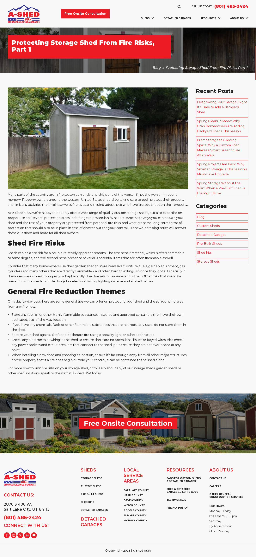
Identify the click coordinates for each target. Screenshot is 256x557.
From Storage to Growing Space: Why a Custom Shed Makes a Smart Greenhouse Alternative (218, 147)
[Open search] (179, 6)
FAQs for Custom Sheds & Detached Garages (184, 480)
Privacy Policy (177, 507)
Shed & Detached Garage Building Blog (182, 490)
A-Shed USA (81, 373)
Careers (215, 486)
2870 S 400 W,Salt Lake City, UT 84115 (27, 507)
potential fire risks (107, 223)
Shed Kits (204, 252)
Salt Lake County (136, 490)
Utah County (133, 495)
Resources (210, 18)
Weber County (134, 505)
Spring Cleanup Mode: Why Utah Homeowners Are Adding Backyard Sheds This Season (221, 126)
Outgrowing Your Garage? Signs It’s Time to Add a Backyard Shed (222, 107)
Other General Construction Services (226, 495)
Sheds (147, 18)
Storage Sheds (208, 261)
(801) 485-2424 (231, 6)
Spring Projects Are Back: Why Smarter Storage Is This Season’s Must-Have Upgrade (222, 169)
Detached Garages (177, 18)
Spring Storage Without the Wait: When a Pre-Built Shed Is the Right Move (221, 188)
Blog (156, 68)
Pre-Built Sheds (209, 244)
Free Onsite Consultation (85, 14)
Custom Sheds (208, 226)
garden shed (84, 266)
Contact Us (217, 478)
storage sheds (149, 205)
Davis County (133, 500)
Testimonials (176, 499)
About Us (239, 18)
